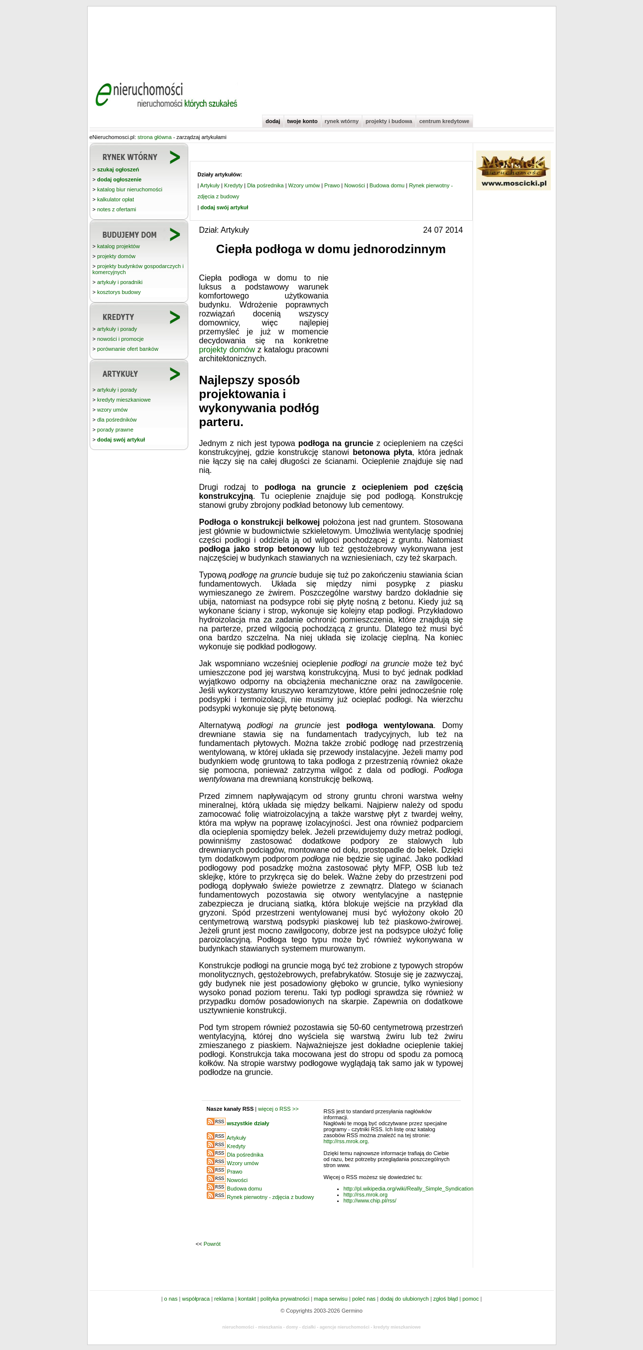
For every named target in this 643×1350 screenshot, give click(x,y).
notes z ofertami (116, 209)
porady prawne (115, 430)
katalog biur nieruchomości (129, 189)
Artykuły (210, 185)
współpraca (196, 1299)
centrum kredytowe (444, 121)
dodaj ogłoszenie (119, 179)
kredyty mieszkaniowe (124, 400)
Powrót (212, 1244)
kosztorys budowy (118, 292)
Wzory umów (304, 185)
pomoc (470, 1299)
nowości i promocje (120, 339)
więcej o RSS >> (278, 1109)
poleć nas (364, 1299)
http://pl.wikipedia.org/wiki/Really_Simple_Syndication (409, 1189)
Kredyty (233, 185)
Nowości (354, 185)
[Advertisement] (322, 40)
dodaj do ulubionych (404, 1299)
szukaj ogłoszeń (118, 169)
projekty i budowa (389, 121)
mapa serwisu (331, 1299)
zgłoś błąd (445, 1299)
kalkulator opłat (115, 199)
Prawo (332, 185)
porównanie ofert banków (127, 349)
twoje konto (302, 121)
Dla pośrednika (265, 185)
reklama (224, 1299)
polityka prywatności (284, 1299)
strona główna (154, 137)
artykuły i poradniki (119, 282)
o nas (171, 1299)
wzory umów (112, 410)
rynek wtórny (342, 121)
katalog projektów (118, 246)
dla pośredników (117, 420)
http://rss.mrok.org (346, 1141)
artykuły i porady (117, 329)
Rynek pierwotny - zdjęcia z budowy (270, 1197)
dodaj (272, 121)
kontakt (247, 1299)
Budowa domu (387, 185)
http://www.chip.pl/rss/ (370, 1200)
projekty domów (116, 256)
